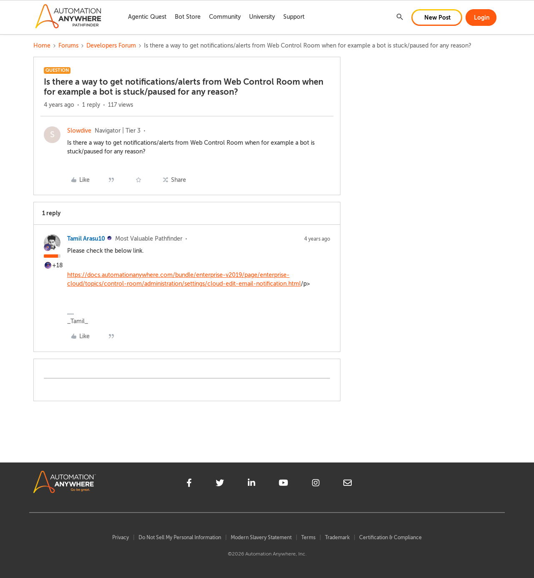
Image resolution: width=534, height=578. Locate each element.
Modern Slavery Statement (261, 537)
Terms (308, 537)
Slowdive (79, 131)
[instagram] (316, 484)
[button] (436, 17)
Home (41, 46)
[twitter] (220, 484)
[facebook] (189, 484)
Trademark (337, 537)
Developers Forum (111, 46)
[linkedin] (251, 484)
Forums (68, 46)
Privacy (120, 537)
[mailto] (347, 484)
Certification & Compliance (390, 537)
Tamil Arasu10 (86, 238)
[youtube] (283, 484)
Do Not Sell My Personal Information (180, 537)
